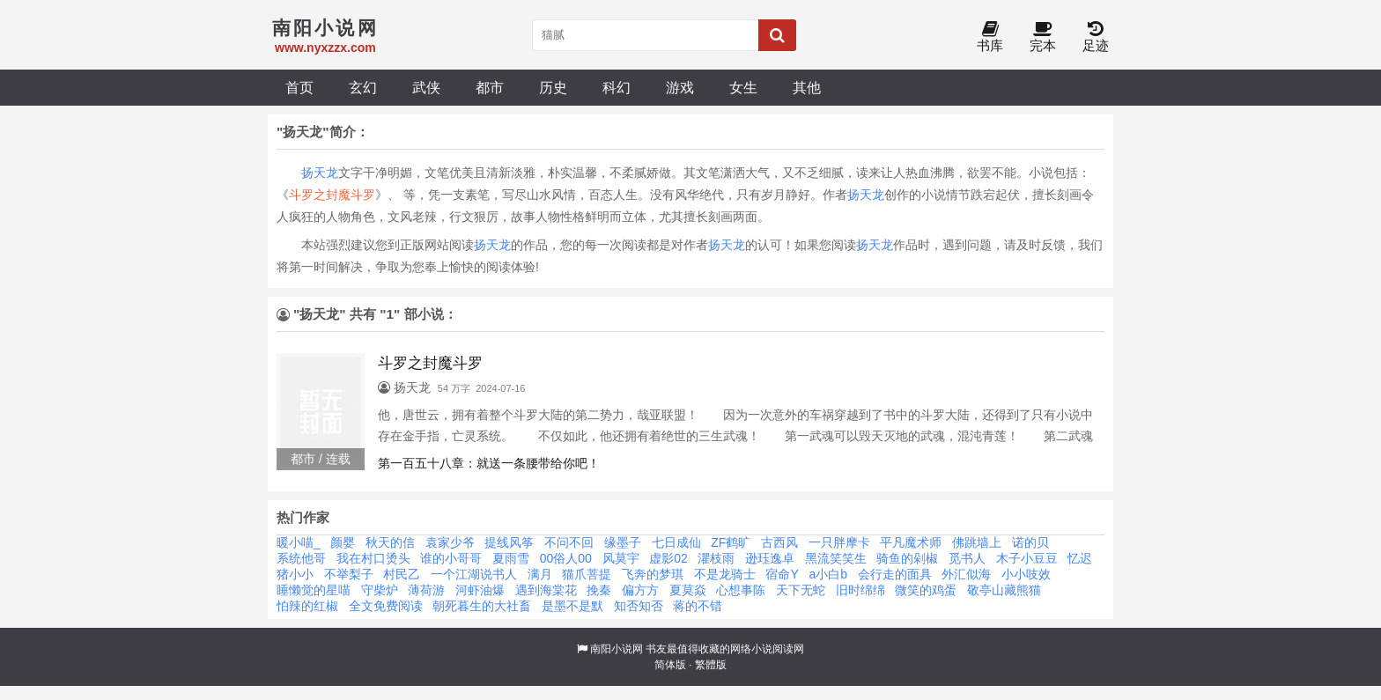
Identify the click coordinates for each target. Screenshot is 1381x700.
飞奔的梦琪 (652, 574)
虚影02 (668, 558)
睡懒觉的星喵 (314, 590)
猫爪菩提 (586, 574)
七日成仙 (676, 542)
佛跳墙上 (976, 542)
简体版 (670, 665)
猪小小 (295, 574)
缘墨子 (622, 542)
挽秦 (599, 590)
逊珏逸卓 (769, 558)
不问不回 (569, 542)
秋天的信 (390, 542)
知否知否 (638, 606)
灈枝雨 (716, 558)
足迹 (1095, 37)
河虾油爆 (480, 590)
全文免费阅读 (386, 606)
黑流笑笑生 (836, 558)
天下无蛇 (800, 590)
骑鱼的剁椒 (907, 558)
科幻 (616, 87)
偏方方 (640, 590)
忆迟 (1079, 558)
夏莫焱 (687, 590)
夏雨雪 (510, 558)
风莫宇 (620, 558)
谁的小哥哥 (451, 558)
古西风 (779, 542)
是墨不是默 (572, 606)
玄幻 (363, 87)
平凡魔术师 (911, 542)
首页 (299, 87)
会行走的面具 (895, 574)
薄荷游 (426, 590)
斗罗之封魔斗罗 (332, 195)
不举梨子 (348, 574)
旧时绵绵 (860, 590)
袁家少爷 (450, 542)
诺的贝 (1030, 542)
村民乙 (401, 574)
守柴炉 (379, 590)
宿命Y (781, 574)
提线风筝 (509, 542)
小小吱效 (1026, 574)
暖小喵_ (299, 542)
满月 (540, 574)
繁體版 (711, 665)
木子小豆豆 (1027, 558)
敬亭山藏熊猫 (1004, 590)
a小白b (828, 574)
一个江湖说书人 (474, 574)
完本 (1043, 37)
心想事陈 (740, 590)
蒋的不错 (697, 606)
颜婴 (342, 542)
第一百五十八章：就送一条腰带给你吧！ (489, 463)
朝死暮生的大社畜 (481, 606)
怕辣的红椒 (307, 606)
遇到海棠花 (546, 590)
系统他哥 (301, 558)
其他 (807, 87)
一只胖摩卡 (839, 542)
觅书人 (967, 558)
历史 (553, 87)
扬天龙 (319, 173)
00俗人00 (566, 558)
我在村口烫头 (373, 558)
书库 (990, 37)
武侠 (426, 87)
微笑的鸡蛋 (925, 590)
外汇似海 (966, 574)
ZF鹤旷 (730, 542)
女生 (743, 87)
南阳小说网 (616, 649)
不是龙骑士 (725, 574)
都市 (490, 87)
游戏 (680, 87)
